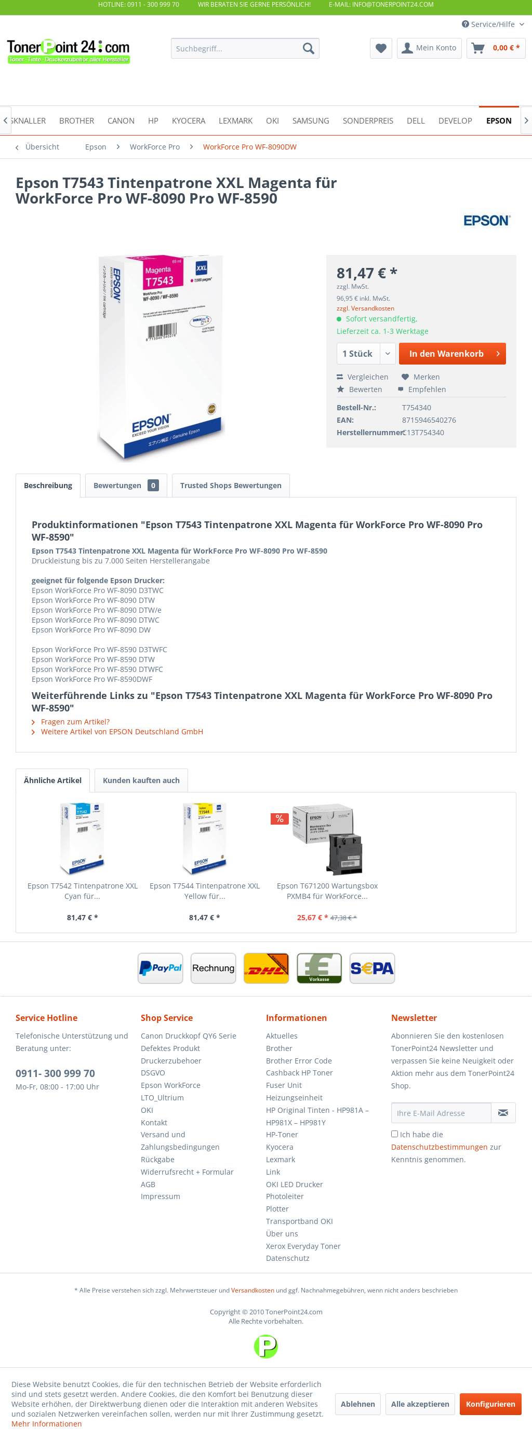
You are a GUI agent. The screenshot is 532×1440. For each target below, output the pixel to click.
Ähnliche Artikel (53, 780)
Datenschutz (288, 1258)
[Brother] (76, 119)
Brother (279, 1048)
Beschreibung (48, 485)
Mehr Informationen (46, 1424)
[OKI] (272, 119)
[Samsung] (311, 119)
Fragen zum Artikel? (71, 721)
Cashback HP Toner (299, 1073)
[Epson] (499, 119)
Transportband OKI (299, 1221)
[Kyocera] (188, 119)
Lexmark (280, 1159)
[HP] (153, 119)
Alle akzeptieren (420, 1404)
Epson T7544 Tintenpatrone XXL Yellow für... (205, 891)
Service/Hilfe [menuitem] (489, 24)
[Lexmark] (235, 119)
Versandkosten (252, 1290)
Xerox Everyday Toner (303, 1246)
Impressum (160, 1196)
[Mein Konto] (429, 48)
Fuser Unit (284, 1085)
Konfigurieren (490, 1404)
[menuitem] (245, 48)
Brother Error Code (299, 1061)
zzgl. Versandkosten (365, 308)
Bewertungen (126, 485)
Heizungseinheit (294, 1097)
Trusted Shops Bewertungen (231, 485)
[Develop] (455, 119)
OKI (147, 1110)
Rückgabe (158, 1159)
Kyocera (280, 1147)
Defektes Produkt (170, 1048)
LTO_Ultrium (162, 1097)
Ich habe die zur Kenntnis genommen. (446, 1146)
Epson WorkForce (171, 1085)
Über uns (282, 1234)
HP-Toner (282, 1134)
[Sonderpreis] (368, 119)
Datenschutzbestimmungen (439, 1147)
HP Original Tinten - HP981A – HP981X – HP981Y (317, 1116)
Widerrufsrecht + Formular (187, 1172)
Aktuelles (282, 1036)
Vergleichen (363, 377)
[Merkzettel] (381, 48)
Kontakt (154, 1122)
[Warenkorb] (496, 48)
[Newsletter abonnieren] (503, 1112)
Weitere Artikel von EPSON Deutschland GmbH (117, 731)
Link (273, 1172)
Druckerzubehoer (171, 1061)
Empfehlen (421, 389)
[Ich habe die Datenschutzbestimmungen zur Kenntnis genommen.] (394, 1134)
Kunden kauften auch (141, 780)
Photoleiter (285, 1196)
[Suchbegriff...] (245, 48)
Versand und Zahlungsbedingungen (180, 1140)
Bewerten (360, 389)
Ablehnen (358, 1404)
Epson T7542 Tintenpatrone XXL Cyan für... (83, 891)
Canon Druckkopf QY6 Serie (188, 1036)
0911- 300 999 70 (55, 1073)
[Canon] (121, 119)
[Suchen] (309, 48)
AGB (148, 1184)
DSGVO (153, 1073)
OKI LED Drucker (294, 1184)
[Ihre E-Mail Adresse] (441, 1112)
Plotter (277, 1209)
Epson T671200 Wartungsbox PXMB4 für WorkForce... (327, 891)
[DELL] (416, 119)
